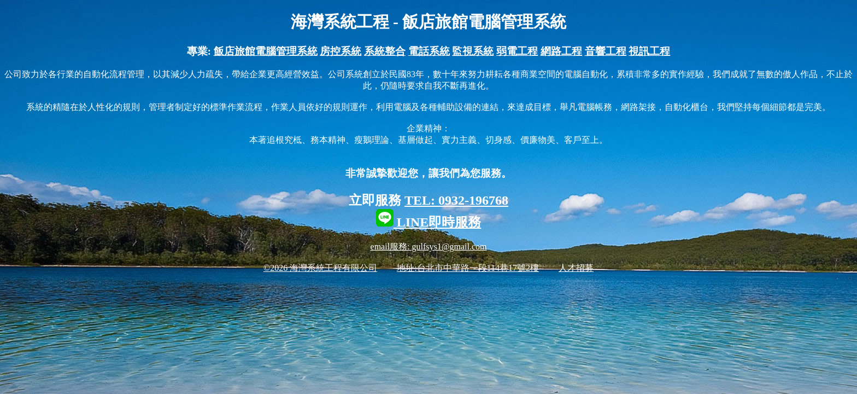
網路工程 (561, 51)
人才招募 (576, 268)
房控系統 (340, 51)
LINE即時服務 (429, 222)
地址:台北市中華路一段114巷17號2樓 (468, 268)
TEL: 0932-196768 (456, 200)
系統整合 (385, 51)
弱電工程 (517, 51)
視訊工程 (649, 51)
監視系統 (473, 51)
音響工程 (605, 51)
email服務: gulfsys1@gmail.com (429, 246)
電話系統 (429, 51)
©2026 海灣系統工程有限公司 (320, 268)
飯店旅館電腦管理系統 (266, 51)
